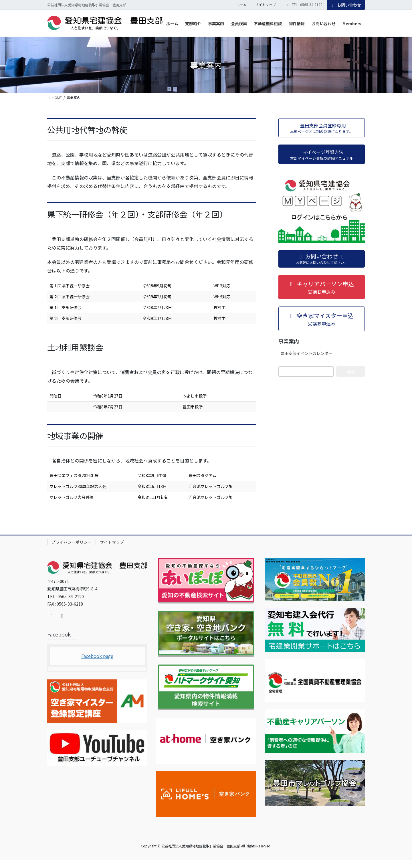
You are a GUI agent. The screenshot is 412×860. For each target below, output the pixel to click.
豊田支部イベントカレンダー (306, 353)
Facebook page (97, 656)
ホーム (241, 4)
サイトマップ (265, 4)
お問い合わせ (345, 5)
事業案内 (288, 341)
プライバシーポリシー (72, 542)
